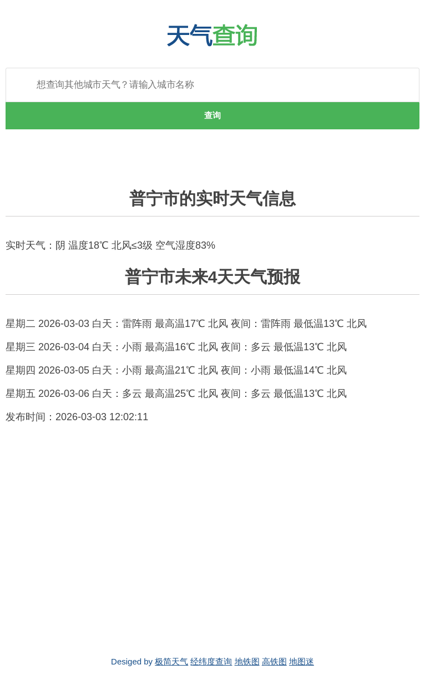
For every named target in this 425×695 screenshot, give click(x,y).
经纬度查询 (211, 661)
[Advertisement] (212, 540)
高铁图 (274, 661)
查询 (212, 115)
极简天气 (171, 661)
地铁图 (247, 661)
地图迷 (301, 661)
